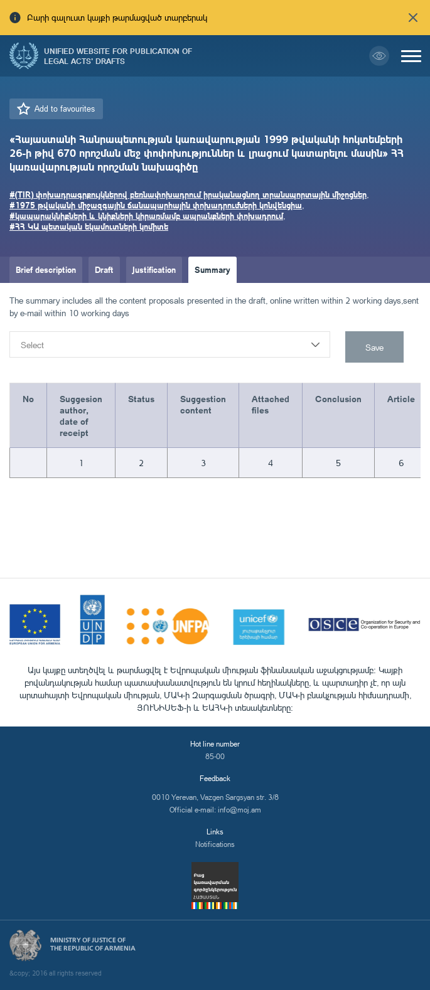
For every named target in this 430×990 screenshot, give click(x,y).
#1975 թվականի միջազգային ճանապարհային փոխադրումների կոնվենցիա (155, 205)
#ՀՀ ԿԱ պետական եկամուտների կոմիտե (88, 226)
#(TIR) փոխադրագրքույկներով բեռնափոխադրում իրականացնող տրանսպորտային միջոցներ (188, 194)
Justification (154, 269)
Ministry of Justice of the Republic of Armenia (93, 944)
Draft (104, 269)
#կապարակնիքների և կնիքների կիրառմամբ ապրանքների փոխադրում (146, 215)
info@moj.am (239, 809)
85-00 (215, 756)
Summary (212, 269)
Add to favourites (65, 109)
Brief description (46, 269)
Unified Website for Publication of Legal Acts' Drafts (118, 56)
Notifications (215, 844)
